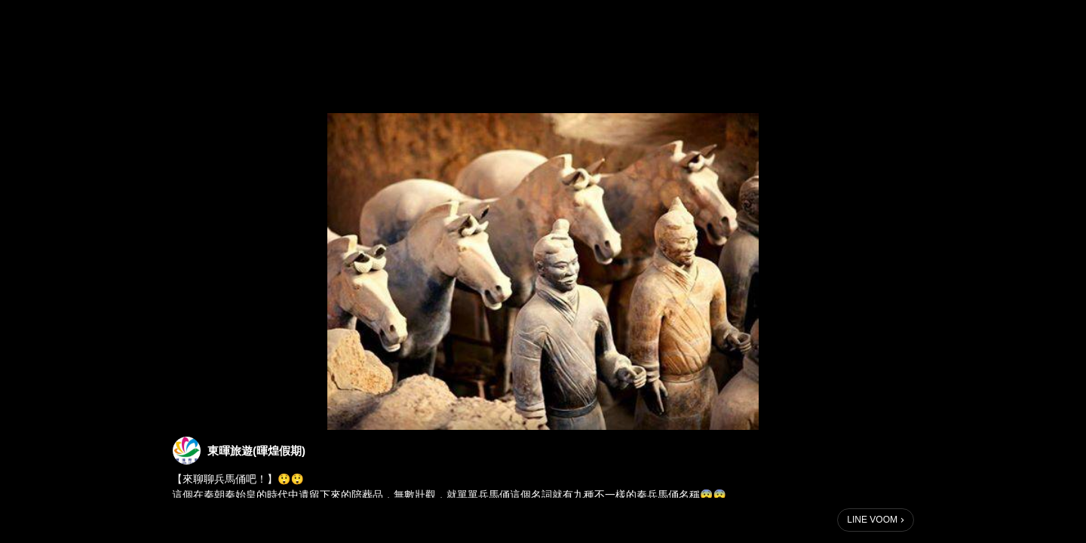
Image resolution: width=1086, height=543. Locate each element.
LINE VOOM (872, 519)
